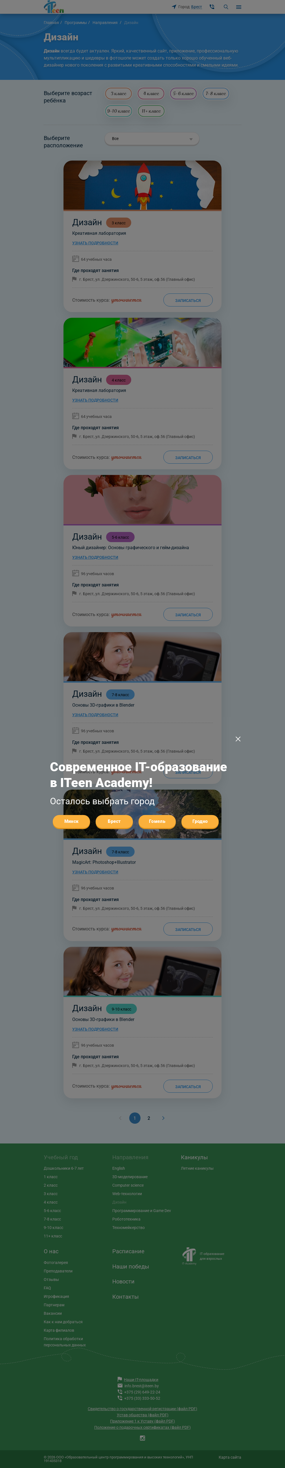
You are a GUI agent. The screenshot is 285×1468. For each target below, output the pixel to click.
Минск (71, 821)
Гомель (157, 821)
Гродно (200, 821)
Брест (114, 821)
